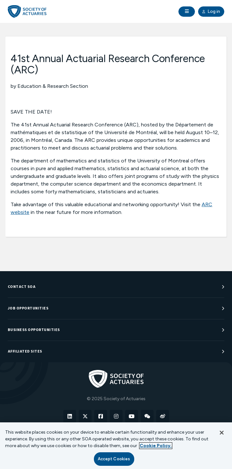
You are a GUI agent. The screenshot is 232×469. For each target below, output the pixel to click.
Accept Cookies (114, 458)
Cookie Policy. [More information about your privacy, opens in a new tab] (156, 445)
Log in (211, 11)
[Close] (222, 433)
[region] (116, 445)
